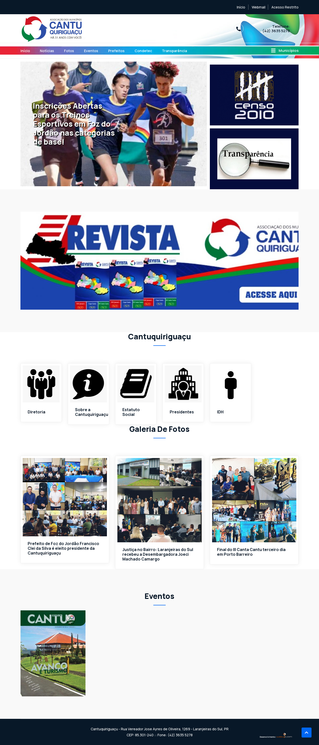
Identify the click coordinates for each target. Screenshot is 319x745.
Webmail (258, 7)
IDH (220, 412)
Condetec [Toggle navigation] (143, 50)
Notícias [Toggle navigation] (47, 50)
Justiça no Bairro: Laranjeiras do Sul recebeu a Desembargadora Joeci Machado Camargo (157, 555)
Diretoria (36, 412)
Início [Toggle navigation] (25, 50)
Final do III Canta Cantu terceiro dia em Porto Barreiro (251, 552)
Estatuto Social (131, 412)
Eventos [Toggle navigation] (91, 50)
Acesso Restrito (285, 7)
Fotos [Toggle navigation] (69, 50)
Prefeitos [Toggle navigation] (116, 50)
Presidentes (182, 412)
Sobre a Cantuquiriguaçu (91, 412)
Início (241, 7)
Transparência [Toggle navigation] (174, 50)
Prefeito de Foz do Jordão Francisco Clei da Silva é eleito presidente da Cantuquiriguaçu (64, 548)
